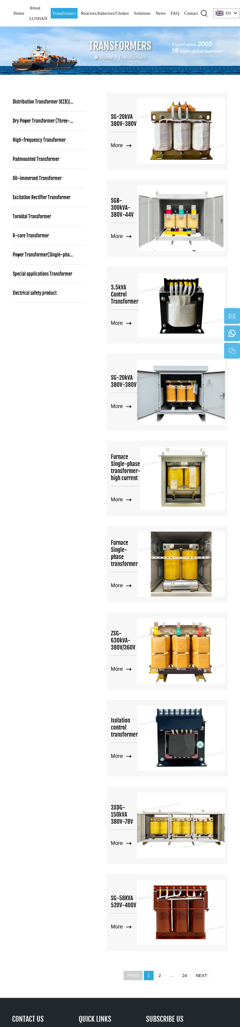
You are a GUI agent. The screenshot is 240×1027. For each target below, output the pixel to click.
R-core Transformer (31, 236)
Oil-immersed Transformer (37, 178)
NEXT (204, 807)
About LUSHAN (38, 13)
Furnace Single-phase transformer (135, 462)
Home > (108, 57)
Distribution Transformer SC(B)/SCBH (46, 102)
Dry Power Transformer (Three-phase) (47, 121)
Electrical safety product (35, 293)
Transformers (64, 13)
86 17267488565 (39, 872)
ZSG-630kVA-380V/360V (126, 532)
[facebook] (175, 918)
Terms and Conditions (155, 1008)
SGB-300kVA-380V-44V (133, 182)
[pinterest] (201, 918)
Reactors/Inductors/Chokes (105, 13)
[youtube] (149, 918)
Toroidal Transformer (32, 216)
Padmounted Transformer (36, 159)
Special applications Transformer (42, 274)
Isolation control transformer (129, 602)
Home (19, 13)
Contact (191, 13)
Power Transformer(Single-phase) (44, 255)
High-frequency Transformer (39, 140)
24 (185, 807)
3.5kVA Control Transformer (127, 252)
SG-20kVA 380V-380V (135, 111)
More (121, 133)
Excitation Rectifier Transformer (41, 197)
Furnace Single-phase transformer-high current (135, 392)
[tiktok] (162, 918)
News (161, 13)
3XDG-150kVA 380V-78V (134, 672)
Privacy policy (109, 1008)
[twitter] (188, 918)
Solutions (142, 13)
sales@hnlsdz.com (58, 893)
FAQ (175, 13)
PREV (130, 807)
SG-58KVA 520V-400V (135, 742)
